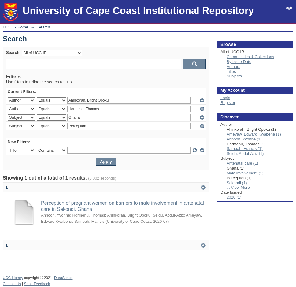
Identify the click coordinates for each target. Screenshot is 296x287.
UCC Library (13, 278)
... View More (238, 187)
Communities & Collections (250, 56)
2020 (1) (234, 197)
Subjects (234, 76)
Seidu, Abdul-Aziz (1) (245, 153)
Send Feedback (37, 284)
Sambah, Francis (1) (245, 148)
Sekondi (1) (237, 183)
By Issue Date (239, 61)
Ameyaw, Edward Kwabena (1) (254, 134)
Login (288, 7)
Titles (231, 71)
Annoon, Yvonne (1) (244, 139)
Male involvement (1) (245, 173)
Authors (233, 66)
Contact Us (12, 284)
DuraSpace (63, 278)
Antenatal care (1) (242, 163)
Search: (13, 52)
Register (227, 102)
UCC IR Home (15, 27)
